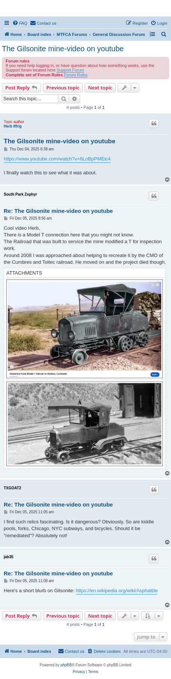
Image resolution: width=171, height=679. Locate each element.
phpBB (66, 665)
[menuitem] (19, 23)
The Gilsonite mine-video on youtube (63, 49)
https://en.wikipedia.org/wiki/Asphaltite (117, 590)
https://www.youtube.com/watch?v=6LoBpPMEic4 (57, 159)
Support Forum (70, 70)
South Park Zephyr (20, 194)
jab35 (8, 557)
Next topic (100, 87)
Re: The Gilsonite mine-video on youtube (58, 211)
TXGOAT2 (12, 488)
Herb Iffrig (13, 126)
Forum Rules (76, 75)
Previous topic (63, 87)
